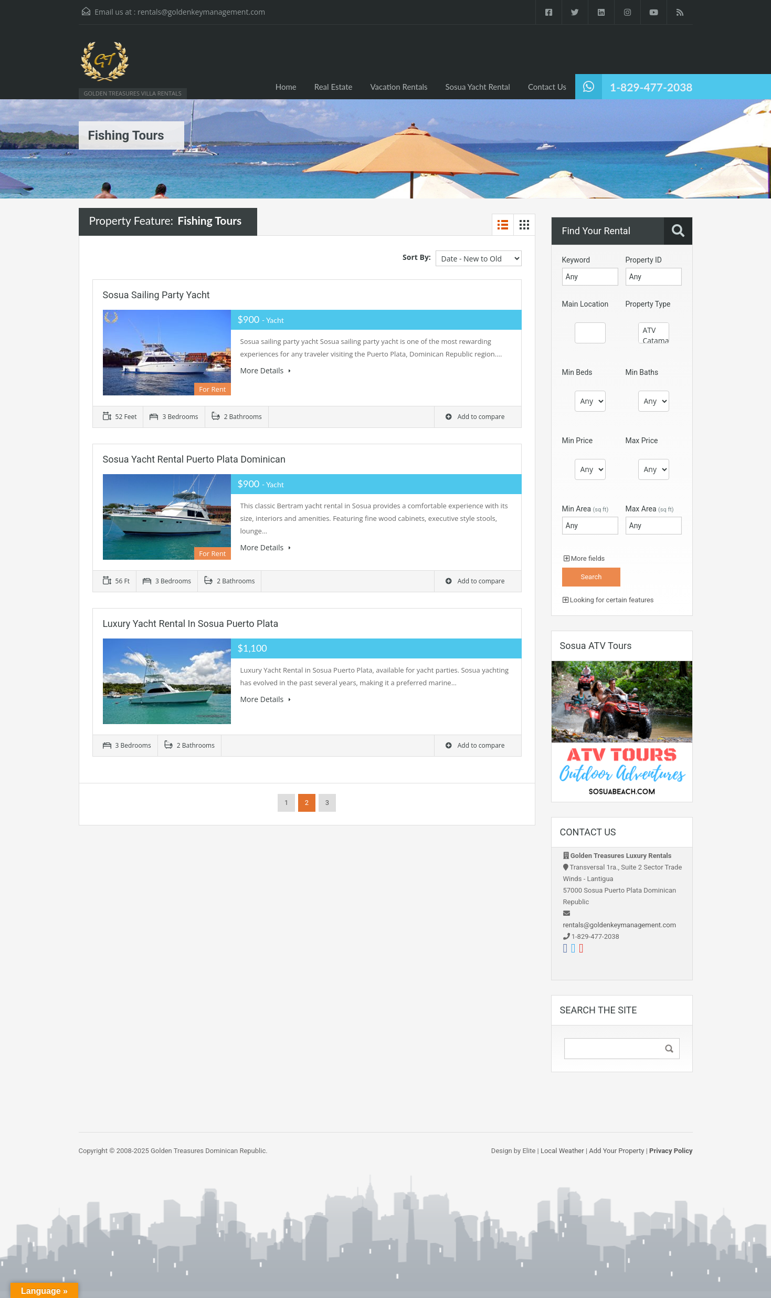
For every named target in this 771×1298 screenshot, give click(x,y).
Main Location (585, 304)
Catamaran (654, 341)
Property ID (644, 260)
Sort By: (417, 257)
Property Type (648, 304)
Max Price (642, 440)
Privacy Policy (670, 1151)
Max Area (650, 509)
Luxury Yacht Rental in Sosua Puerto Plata (191, 623)
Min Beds (577, 372)
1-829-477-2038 (651, 86)
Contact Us (547, 86)
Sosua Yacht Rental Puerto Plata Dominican (194, 459)
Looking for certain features (608, 600)
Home (286, 86)
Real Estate (333, 86)
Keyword (576, 260)
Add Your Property (616, 1151)
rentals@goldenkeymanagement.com (201, 12)
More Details (265, 370)
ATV (654, 330)
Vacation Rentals (398, 86)
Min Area (585, 509)
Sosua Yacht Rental (477, 86)
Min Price (577, 440)
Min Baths (642, 372)
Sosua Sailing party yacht (156, 294)
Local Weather (562, 1151)
